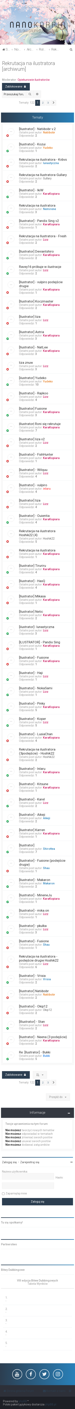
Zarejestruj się (29, 1162)
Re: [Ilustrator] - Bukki (34, 1052)
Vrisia (47, 979)
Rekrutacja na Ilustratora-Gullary (43, 175)
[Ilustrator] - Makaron (34, 880)
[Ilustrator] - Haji (31, 673)
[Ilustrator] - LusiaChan (36, 734)
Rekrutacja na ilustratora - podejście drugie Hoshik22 (38, 958)
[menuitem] (13, 6)
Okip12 (47, 1009)
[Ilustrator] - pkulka (33, 926)
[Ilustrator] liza (29, 317)
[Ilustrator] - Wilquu (33, 470)
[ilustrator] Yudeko (32, 378)
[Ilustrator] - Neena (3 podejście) (43, 1037)
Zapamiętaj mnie (16, 1193)
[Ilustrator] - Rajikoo (33, 393)
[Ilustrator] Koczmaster (36, 301)
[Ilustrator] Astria (31, 332)
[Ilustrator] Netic (31, 612)
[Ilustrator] (26, 845)
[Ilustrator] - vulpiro (33, 485)
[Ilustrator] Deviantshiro (36, 251)
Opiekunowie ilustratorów (34, 79)
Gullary (47, 178)
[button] (53, 103)
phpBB (23, 1401)
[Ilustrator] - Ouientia (34, 516)
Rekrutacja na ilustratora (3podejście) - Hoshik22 (37, 751)
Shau (46, 868)
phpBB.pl (50, 1404)
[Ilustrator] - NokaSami (35, 688)
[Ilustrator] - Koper (32, 719)
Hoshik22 (49, 538)
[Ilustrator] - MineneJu (35, 895)
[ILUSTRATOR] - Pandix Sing (39, 642)
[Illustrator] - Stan (32, 1022)
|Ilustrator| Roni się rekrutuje (40, 424)
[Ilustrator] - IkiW (31, 190)
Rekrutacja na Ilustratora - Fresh (42, 236)
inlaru (47, 488)
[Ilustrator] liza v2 (32, 439)
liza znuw (26, 363)
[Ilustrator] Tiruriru (32, 566)
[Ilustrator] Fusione (33, 408)
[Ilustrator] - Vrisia (32, 976)
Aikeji (46, 818)
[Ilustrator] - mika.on (34, 910)
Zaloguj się (9, 1162)
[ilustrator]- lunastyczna (36, 627)
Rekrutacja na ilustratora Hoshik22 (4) (37, 533)
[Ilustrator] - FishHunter (36, 454)
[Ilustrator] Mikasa (32, 596)
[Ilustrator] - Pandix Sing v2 (39, 221)
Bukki (46, 1055)
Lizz (45, 239)
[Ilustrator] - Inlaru (32, 769)
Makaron (49, 883)
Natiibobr (49, 132)
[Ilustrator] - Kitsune (33, 784)
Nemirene (49, 209)
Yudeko (48, 147)
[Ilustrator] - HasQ (32, 581)
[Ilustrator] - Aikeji (32, 815)
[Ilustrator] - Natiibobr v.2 (37, 129)
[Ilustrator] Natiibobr (34, 991)
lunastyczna (51, 163)
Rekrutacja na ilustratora (37, 205)
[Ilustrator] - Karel (32, 799)
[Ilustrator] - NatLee (33, 347)
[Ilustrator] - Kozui (32, 144)
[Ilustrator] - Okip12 (33, 1006)
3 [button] (48, 102)
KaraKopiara (51, 193)
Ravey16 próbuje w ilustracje (40, 267)
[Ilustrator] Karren (32, 830)
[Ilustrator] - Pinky (32, 703)
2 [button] (43, 102)
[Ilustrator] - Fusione (34, 657)
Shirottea (49, 848)
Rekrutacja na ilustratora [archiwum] (28, 66)
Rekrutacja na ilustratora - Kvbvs (43, 159)
